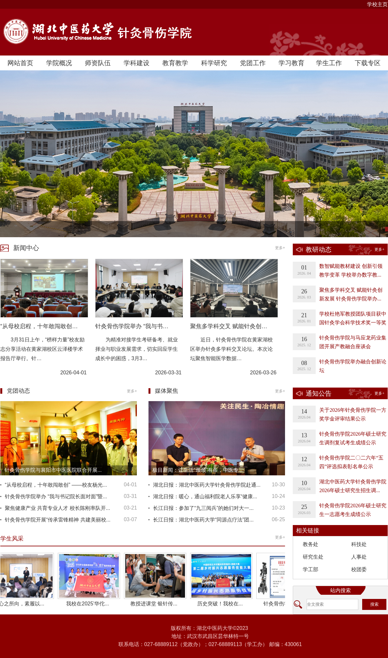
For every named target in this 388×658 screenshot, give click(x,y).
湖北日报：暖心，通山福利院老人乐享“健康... (205, 496)
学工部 (310, 569)
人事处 (359, 557)
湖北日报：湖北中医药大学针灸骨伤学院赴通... (206, 485)
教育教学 (175, 62)
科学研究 (214, 62)
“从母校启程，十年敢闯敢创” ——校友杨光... (56, 485)
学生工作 (329, 62)
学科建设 (136, 62)
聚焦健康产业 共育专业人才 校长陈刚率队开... (57, 508)
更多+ (280, 248)
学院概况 (59, 62)
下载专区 (368, 62)
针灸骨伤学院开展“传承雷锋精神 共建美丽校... (57, 519)
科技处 (359, 544)
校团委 (359, 569)
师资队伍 (98, 62)
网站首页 (20, 62)
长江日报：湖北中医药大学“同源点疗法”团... (203, 519)
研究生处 (313, 557)
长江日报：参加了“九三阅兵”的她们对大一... (203, 508)
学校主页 (377, 4)
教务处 (310, 544)
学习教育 (291, 62)
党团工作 (253, 62)
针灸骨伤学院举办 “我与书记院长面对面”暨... (56, 496)
